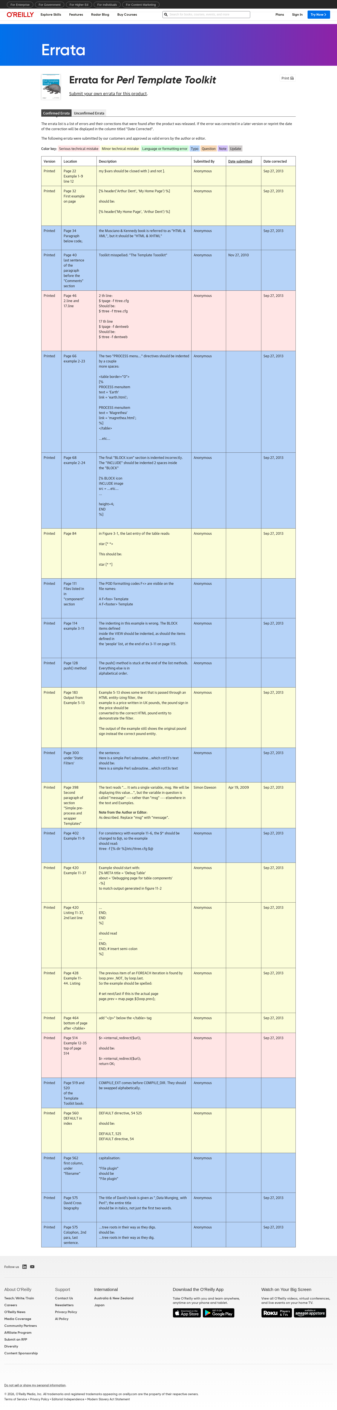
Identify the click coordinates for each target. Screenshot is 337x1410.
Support (62, 1289)
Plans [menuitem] (280, 16)
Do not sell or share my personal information (35, 1385)
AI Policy (61, 1319)
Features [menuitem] (76, 16)
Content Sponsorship (21, 1353)
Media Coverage (17, 1319)
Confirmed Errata (56, 113)
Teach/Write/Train (19, 1298)
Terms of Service (15, 1399)
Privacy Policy (66, 1312)
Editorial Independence (68, 1399)
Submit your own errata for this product (108, 93)
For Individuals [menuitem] (107, 4)
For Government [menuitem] (50, 4)
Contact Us (64, 1298)
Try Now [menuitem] (319, 16)
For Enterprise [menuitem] (20, 4)
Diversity (11, 1346)
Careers (10, 1305)
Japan (99, 1305)
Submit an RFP (15, 1339)
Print (288, 78)
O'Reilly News (14, 1312)
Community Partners (20, 1325)
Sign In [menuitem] (297, 16)
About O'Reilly (17, 1289)
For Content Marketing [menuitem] (141, 4)
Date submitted (240, 161)
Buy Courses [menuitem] (127, 16)
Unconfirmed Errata (89, 113)
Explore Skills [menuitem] (51, 16)
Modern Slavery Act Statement (108, 1399)
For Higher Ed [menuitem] (79, 4)
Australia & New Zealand (113, 1298)
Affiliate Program (18, 1332)
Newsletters (64, 1305)
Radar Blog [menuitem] (100, 16)
